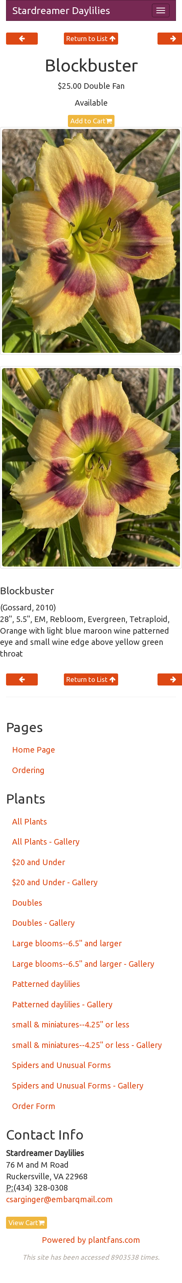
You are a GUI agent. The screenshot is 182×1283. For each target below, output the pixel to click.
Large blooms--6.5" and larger (67, 943)
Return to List (91, 38)
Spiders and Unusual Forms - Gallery (77, 1085)
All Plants (29, 821)
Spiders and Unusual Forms (61, 1065)
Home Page (33, 749)
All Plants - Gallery (46, 841)
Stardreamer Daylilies (61, 10)
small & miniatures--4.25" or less (70, 1024)
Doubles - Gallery (43, 922)
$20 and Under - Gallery (55, 882)
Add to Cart (91, 121)
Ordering (28, 770)
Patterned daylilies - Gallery (62, 1004)
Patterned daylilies (46, 983)
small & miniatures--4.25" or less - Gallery (87, 1045)
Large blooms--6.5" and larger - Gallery (83, 963)
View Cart (26, 1222)
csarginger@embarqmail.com (59, 1199)
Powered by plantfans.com (91, 1239)
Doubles (27, 902)
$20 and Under (38, 862)
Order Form (33, 1106)
